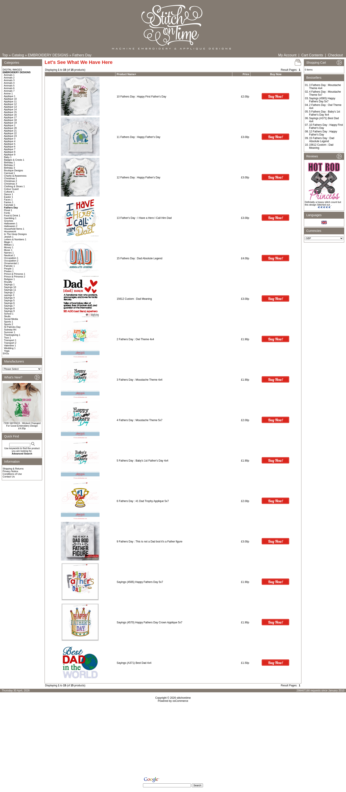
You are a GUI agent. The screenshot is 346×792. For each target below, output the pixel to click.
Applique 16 (10, 114)
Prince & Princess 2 (14, 276)
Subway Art (10, 329)
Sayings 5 (9, 300)
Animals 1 (9, 75)
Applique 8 (9, 152)
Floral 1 (8, 210)
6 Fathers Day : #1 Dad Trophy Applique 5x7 (143, 501)
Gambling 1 (10, 218)
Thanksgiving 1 (12, 335)
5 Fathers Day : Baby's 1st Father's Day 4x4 (142, 460)
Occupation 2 (11, 260)
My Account (287, 55)
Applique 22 (10, 133)
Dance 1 (8, 194)
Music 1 (8, 250)
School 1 (8, 313)
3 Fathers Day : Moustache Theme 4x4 (139, 379)
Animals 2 (9, 77)
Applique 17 (10, 117)
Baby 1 (7, 157)
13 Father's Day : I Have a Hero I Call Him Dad (144, 217)
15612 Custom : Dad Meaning (134, 298)
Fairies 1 (8, 202)
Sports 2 (8, 324)
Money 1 (8, 247)
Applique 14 (10, 109)
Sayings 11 (10, 289)
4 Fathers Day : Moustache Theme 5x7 (139, 420)
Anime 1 (8, 93)
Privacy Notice (10, 471)
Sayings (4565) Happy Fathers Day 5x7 (140, 582)
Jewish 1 (8, 236)
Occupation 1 (11, 258)
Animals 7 (9, 91)
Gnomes (8, 220)
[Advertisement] (173, 740)
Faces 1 (8, 199)
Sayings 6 (9, 303)
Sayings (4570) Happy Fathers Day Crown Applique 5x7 (149, 622)
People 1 (8, 268)
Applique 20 (10, 128)
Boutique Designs (13, 170)
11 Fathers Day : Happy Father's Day (138, 137)
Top (5, 55)
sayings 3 (9, 295)
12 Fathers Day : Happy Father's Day (138, 177)
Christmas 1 (10, 178)
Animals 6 (9, 88)
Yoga (6, 350)
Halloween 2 (10, 226)
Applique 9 (9, 154)
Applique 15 (10, 112)
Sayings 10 (10, 287)
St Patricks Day (12, 327)
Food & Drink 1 (12, 215)
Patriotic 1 (9, 266)
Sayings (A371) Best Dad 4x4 (134, 662)
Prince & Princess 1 (14, 274)
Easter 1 (8, 197)
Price (246, 74)
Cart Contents (312, 55)
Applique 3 (9, 138)
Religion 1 (9, 279)
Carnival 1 (9, 173)
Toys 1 (7, 337)
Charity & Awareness (15, 175)
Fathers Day (81, 55)
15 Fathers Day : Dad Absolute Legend (139, 258)
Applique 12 (10, 104)
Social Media (11, 319)
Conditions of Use (12, 474)
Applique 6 (9, 146)
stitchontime (184, 697)
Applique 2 (9, 125)
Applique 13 (10, 106)
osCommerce (180, 700)
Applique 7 (9, 149)
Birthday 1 (9, 162)
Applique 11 (10, 101)
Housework (10, 231)
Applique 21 (10, 130)
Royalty (8, 282)
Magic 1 (8, 242)
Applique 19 (10, 122)
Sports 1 (8, 321)
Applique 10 (10, 98)
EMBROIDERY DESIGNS (48, 55)
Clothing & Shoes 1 (14, 186)
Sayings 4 (9, 297)
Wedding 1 (9, 348)
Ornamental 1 (11, 263)
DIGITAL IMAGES (12, 69)
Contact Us (9, 476)
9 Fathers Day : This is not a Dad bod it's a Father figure (149, 541)
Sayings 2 (9, 292)
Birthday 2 (9, 165)
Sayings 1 (9, 284)
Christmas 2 (10, 181)
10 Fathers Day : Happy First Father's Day (141, 96)
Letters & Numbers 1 (15, 239)
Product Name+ (126, 74)
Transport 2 (10, 343)
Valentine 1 (10, 345)
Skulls (7, 316)
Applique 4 (9, 141)
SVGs (6, 353)
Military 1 (9, 244)
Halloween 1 (10, 223)
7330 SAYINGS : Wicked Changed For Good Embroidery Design (22, 424)
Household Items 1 (14, 228)
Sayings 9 (9, 311)
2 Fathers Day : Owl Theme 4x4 (135, 339)
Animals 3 (9, 80)
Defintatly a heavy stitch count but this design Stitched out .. (323, 203)
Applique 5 (9, 144)
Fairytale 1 (9, 205)
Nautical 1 (9, 255)
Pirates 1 (8, 271)
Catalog (18, 55)
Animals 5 (9, 85)
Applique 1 (9, 96)
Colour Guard (11, 189)
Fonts (7, 213)
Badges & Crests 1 (14, 159)
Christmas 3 (10, 183)
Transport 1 (10, 340)
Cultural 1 (9, 191)
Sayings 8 (9, 308)
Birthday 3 (9, 167)
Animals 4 (9, 83)
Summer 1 (9, 332)
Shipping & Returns (13, 468)
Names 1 (9, 252)
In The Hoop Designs (15, 234)
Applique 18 (10, 120)
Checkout (335, 55)
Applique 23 (10, 136)
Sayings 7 (9, 305)
